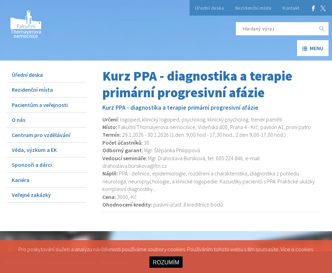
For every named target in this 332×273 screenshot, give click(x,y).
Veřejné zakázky (31, 194)
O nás (18, 119)
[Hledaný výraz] (275, 28)
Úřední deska (209, 8)
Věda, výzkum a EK (34, 149)
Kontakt (291, 8)
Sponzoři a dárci (32, 164)
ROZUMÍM (166, 262)
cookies (304, 249)
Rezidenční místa (253, 8)
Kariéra (20, 179)
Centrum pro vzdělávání (41, 134)
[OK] (322, 28)
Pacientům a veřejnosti (40, 104)
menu (312, 48)
